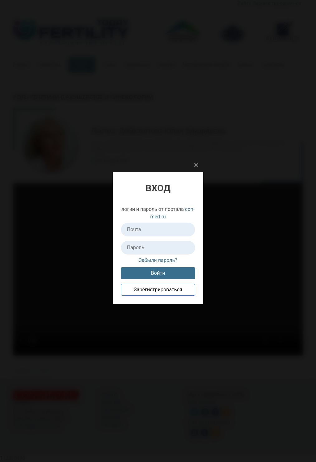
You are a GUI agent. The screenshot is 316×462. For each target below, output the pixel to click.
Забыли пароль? (158, 260)
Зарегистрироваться (158, 290)
